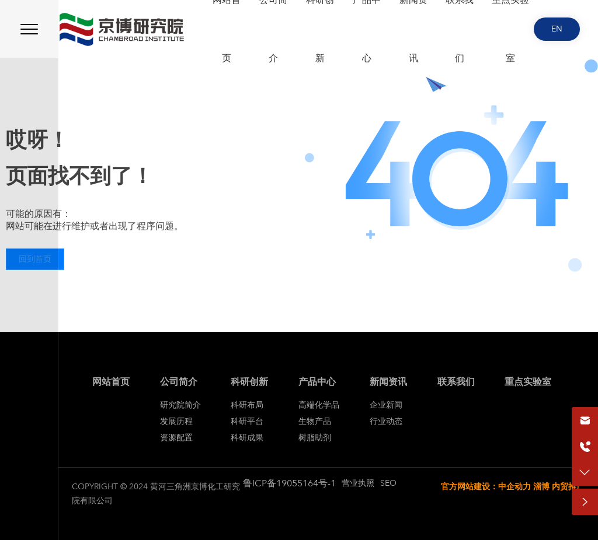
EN (556, 28)
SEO (388, 483)
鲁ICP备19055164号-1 (289, 483)
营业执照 (358, 483)
